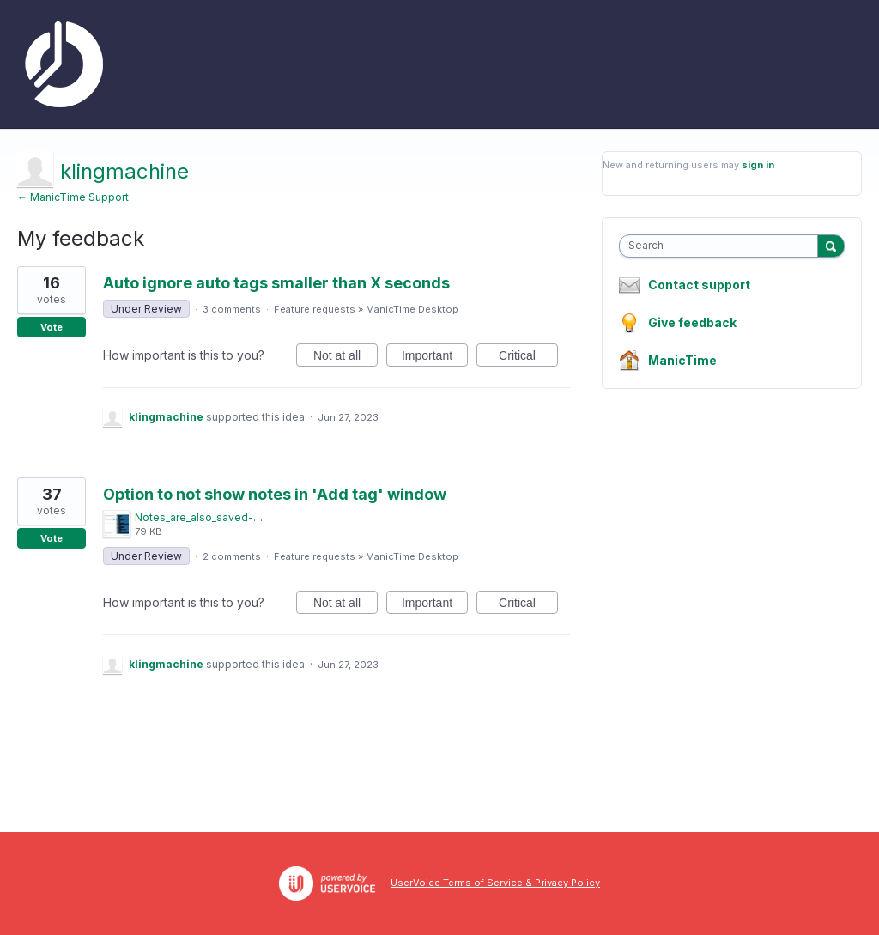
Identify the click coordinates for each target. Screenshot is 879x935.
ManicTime (682, 360)
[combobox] (722, 246)
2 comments (232, 556)
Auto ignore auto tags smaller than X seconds (276, 283)
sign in (758, 165)
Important (435, 358)
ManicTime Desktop (412, 309)
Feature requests (314, 309)
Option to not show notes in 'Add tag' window (274, 494)
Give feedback (692, 322)
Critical (528, 358)
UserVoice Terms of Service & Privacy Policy (495, 883)
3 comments (232, 309)
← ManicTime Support (73, 197)
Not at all (345, 358)
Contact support (699, 285)
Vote (51, 327)
